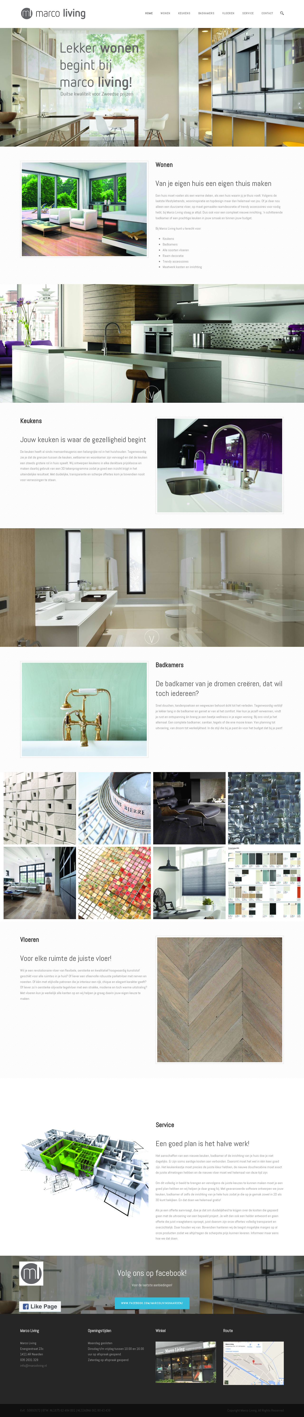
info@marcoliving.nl (33, 1365)
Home (149, 13)
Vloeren (228, 13)
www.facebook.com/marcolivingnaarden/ (152, 1303)
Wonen (165, 13)
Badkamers (206, 13)
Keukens (184, 13)
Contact (267, 13)
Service (248, 13)
